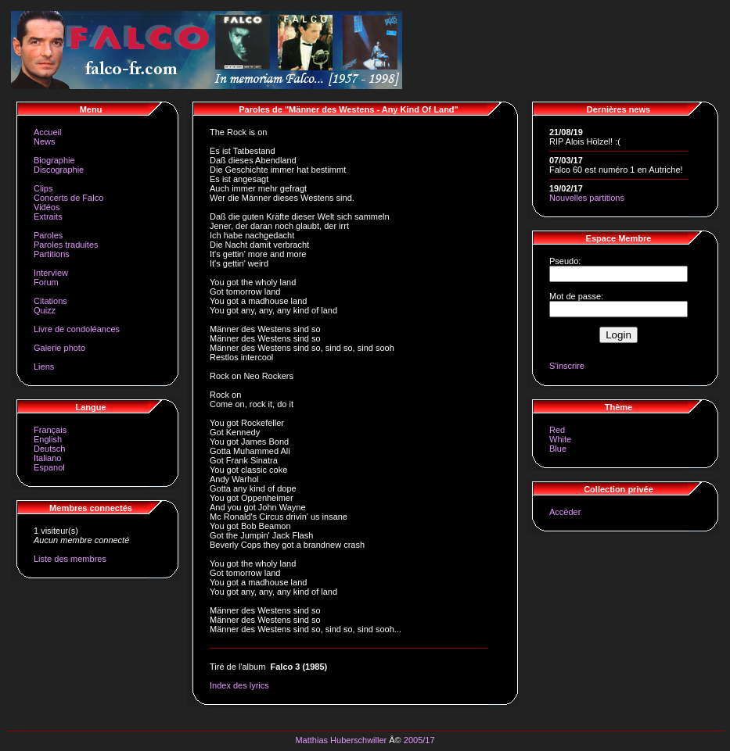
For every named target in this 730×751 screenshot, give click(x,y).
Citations (50, 301)
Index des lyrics (239, 685)
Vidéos (46, 207)
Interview (51, 272)
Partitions (52, 254)
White (560, 439)
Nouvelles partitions (586, 197)
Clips (43, 188)
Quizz (45, 310)
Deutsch (49, 448)
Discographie (59, 169)
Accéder (565, 512)
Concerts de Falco (68, 197)
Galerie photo (59, 347)
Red (557, 430)
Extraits (48, 216)
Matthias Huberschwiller (341, 740)
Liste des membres (70, 558)
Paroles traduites (66, 244)
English (48, 439)
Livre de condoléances (77, 329)
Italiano (47, 458)
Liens (44, 366)
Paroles (48, 235)
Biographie (54, 160)
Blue (557, 448)
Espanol (49, 467)
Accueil (47, 132)
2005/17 (419, 740)
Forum (46, 282)
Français (50, 430)
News (45, 141)
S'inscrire (566, 365)
